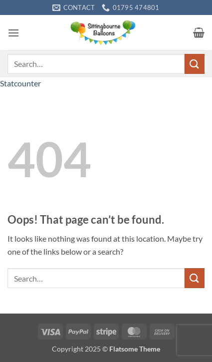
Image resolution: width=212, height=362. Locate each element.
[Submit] (195, 63)
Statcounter (20, 83)
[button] (13, 32)
